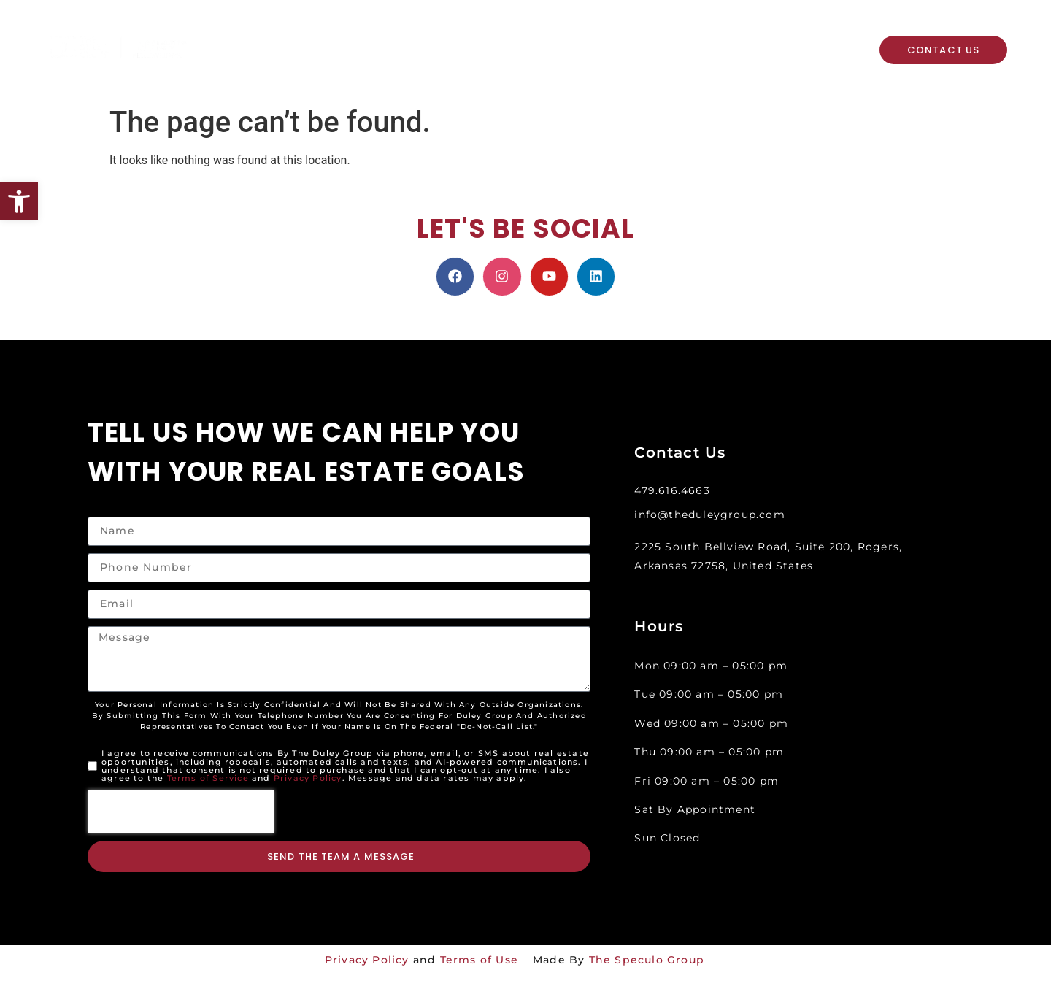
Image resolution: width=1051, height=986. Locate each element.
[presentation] (181, 811)
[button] (19, 201)
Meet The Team (570, 35)
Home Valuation (456, 35)
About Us (266, 63)
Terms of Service (208, 778)
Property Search (334, 35)
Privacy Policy (308, 778)
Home (245, 35)
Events (443, 63)
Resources (362, 63)
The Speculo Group (646, 959)
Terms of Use (479, 959)
